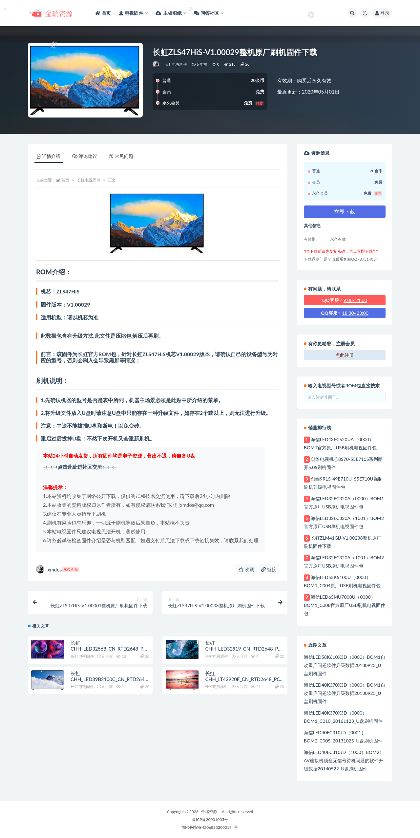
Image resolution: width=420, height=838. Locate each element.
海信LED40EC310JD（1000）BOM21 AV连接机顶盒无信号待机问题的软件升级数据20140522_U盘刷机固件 (343, 760)
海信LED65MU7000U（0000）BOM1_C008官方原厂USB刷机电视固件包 (345, 605)
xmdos (57, 569)
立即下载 (344, 211)
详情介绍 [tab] (48, 156)
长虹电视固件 (176, 64)
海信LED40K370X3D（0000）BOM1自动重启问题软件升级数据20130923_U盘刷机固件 (344, 693)
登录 (382, 13)
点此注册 (344, 355)
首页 (65, 180)
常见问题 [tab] (121, 156)
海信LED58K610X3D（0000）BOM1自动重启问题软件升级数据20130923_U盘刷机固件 (344, 665)
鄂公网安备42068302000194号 (210, 827)
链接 (268, 569)
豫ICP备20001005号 (210, 819)
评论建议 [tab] (84, 156)
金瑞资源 (209, 811)
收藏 (246, 569)
